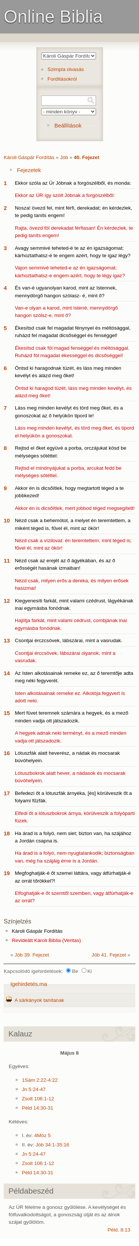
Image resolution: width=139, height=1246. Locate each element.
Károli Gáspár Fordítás (29, 157)
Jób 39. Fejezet (31, 955)
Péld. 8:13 (118, 1230)
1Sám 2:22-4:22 (40, 1080)
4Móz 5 (42, 1135)
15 (7, 713)
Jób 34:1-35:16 (52, 1145)
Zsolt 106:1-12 (38, 1098)
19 (7, 873)
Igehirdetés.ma (28, 984)
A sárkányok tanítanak (39, 1000)
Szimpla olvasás (65, 69)
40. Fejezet (86, 157)
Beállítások (68, 125)
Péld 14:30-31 (37, 1108)
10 (7, 520)
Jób (64, 157)
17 (7, 793)
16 (7, 753)
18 (7, 833)
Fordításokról (62, 79)
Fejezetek (29, 170)
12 (7, 601)
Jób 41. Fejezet (109, 955)
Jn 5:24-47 (34, 1089)
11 (7, 560)
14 (7, 673)
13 (7, 640)
